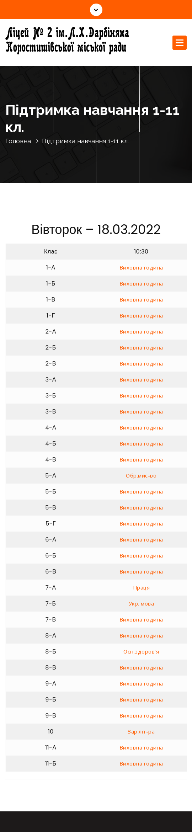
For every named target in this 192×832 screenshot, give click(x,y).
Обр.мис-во (141, 475)
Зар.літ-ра (141, 731)
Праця (141, 587)
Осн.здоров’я (141, 651)
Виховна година (141, 267)
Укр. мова (141, 603)
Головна (18, 141)
